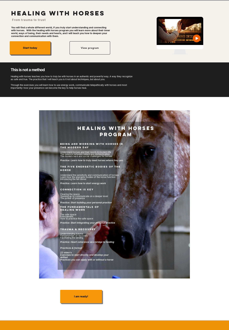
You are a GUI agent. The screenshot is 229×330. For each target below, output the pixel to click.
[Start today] (30, 48)
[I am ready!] (81, 296)
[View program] (90, 48)
